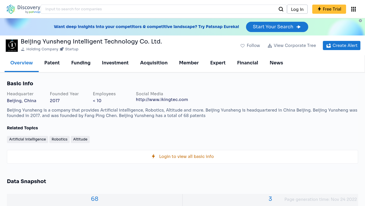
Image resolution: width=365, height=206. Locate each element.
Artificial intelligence (27, 139)
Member (189, 63)
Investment (115, 63)
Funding (80, 63)
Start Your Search (277, 27)
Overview (21, 63)
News (276, 63)
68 (94, 199)
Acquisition (154, 63)
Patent (52, 63)
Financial (247, 63)
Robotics (59, 139)
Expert (218, 63)
